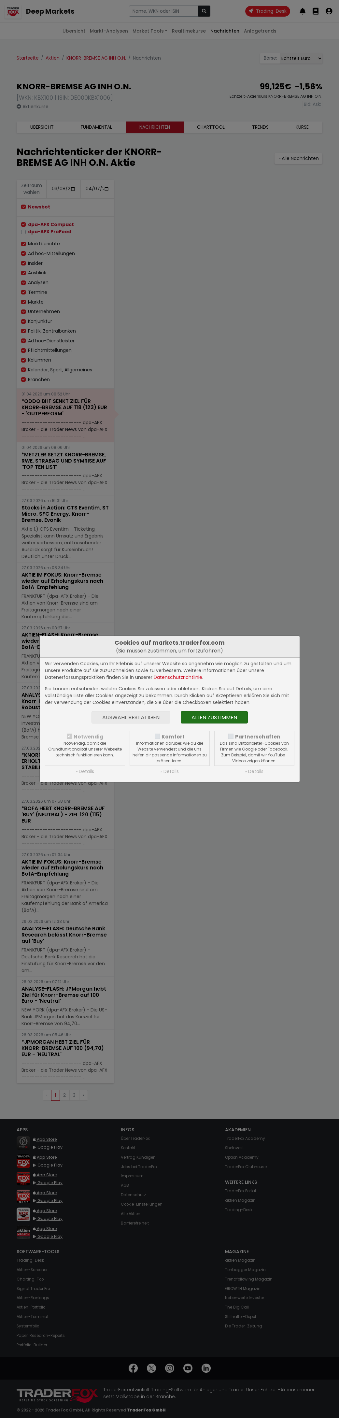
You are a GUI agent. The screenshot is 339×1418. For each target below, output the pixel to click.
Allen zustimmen (214, 717)
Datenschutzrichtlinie (178, 677)
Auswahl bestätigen (131, 717)
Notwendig (88, 736)
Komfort (173, 736)
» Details (85, 771)
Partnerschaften (257, 736)
